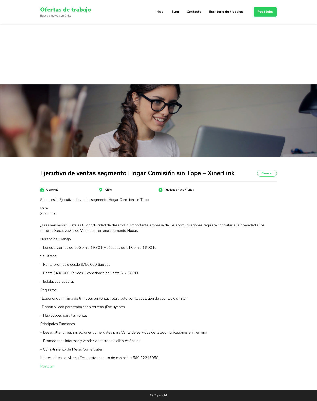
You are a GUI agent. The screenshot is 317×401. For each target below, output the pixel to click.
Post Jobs (265, 11)
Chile (108, 190)
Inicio (160, 11)
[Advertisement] (158, 54)
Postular (47, 366)
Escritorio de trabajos (226, 11)
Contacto (194, 11)
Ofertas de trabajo (65, 10)
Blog (175, 11)
